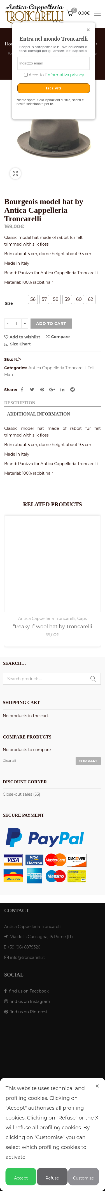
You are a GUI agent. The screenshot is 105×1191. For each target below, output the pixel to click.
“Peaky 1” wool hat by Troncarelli (52, 626)
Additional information (38, 414)
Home (11, 44)
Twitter (32, 389)
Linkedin (62, 389)
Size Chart (17, 344)
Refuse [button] (52, 1176)
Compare (58, 336)
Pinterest (42, 389)
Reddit (72, 389)
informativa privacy (65, 74)
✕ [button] (97, 1086)
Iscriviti (53, 88)
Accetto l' (56, 75)
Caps (82, 618)
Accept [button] (21, 1176)
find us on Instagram (30, 1001)
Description (19, 402)
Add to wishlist (25, 337)
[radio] (33, 299)
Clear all (9, 760)
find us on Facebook (29, 991)
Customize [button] (83, 1176)
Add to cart (51, 323)
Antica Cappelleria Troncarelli (57, 367)
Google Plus (52, 389)
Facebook (22, 389)
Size (9, 303)
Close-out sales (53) (21, 794)
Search (93, 679)
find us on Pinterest (29, 1011)
